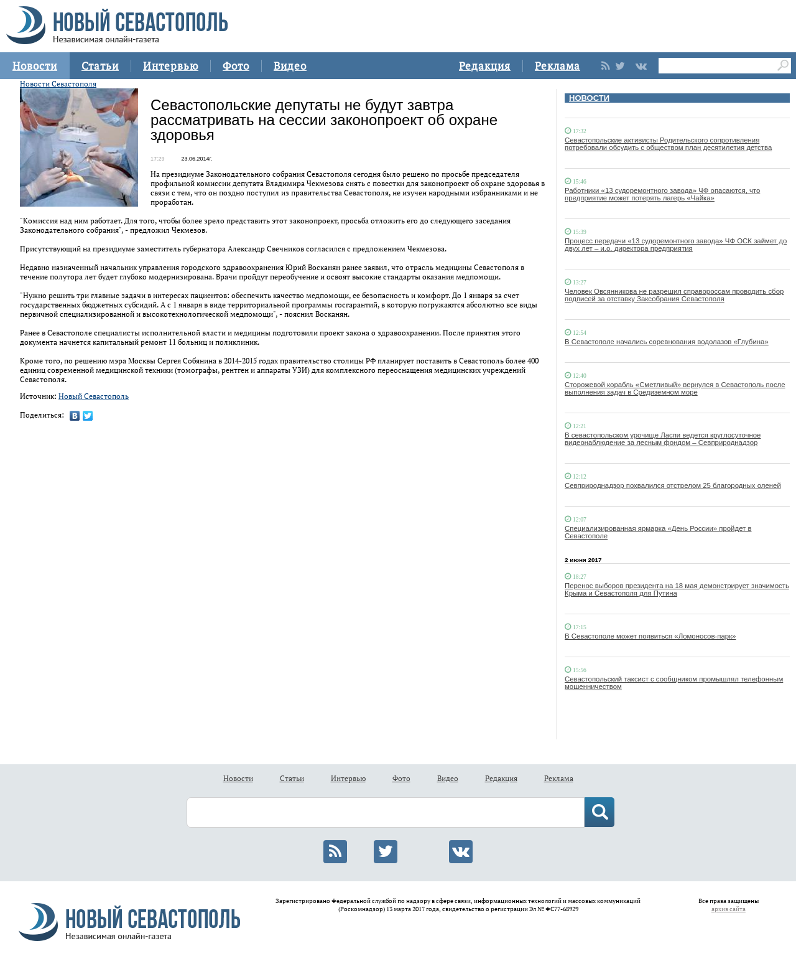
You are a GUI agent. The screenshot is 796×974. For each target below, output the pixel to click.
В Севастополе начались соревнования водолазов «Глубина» (667, 341)
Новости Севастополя (58, 83)
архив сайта (728, 909)
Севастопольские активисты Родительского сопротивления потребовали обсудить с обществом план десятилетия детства (668, 143)
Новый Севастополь (93, 396)
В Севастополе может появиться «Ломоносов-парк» (650, 636)
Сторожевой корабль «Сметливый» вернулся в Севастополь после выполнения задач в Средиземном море (675, 388)
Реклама (557, 66)
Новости (34, 66)
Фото (236, 66)
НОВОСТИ (589, 98)
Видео (290, 66)
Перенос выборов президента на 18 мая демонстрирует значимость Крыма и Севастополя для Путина (677, 589)
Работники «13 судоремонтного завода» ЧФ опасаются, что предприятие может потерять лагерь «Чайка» (662, 194)
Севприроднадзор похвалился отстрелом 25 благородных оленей (673, 485)
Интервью (170, 66)
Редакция (485, 66)
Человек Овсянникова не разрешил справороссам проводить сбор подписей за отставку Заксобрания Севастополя (674, 295)
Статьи (100, 66)
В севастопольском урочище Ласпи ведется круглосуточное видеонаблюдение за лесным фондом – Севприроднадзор (663, 438)
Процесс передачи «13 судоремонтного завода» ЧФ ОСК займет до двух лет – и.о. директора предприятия (676, 244)
